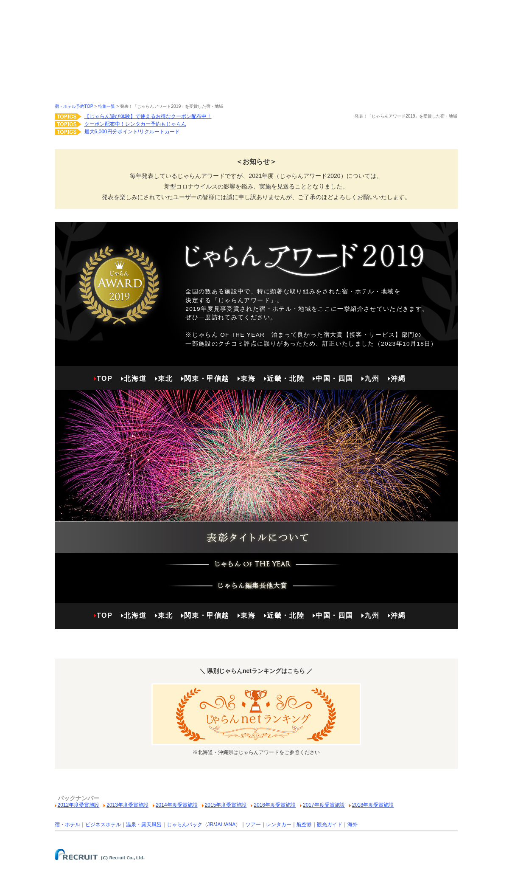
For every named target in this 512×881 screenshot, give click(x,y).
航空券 (304, 825)
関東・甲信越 (206, 378)
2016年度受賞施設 (275, 805)
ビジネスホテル (103, 825)
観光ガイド (329, 825)
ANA (230, 825)
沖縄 (398, 378)
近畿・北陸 (285, 378)
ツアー (253, 825)
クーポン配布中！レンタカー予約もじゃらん (135, 124)
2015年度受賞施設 (226, 805)
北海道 (135, 378)
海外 (352, 825)
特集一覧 (106, 106)
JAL (219, 825)
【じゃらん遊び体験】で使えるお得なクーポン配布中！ (148, 116)
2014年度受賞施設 (177, 805)
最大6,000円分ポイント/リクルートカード (132, 132)
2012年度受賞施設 (79, 805)
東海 (248, 378)
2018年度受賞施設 (373, 805)
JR (210, 825)
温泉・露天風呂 (144, 825)
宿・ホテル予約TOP (74, 106)
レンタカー (278, 825)
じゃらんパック (184, 825)
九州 (371, 378)
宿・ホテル (67, 825)
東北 (165, 378)
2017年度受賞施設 (324, 805)
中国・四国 (334, 378)
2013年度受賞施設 (127, 805)
